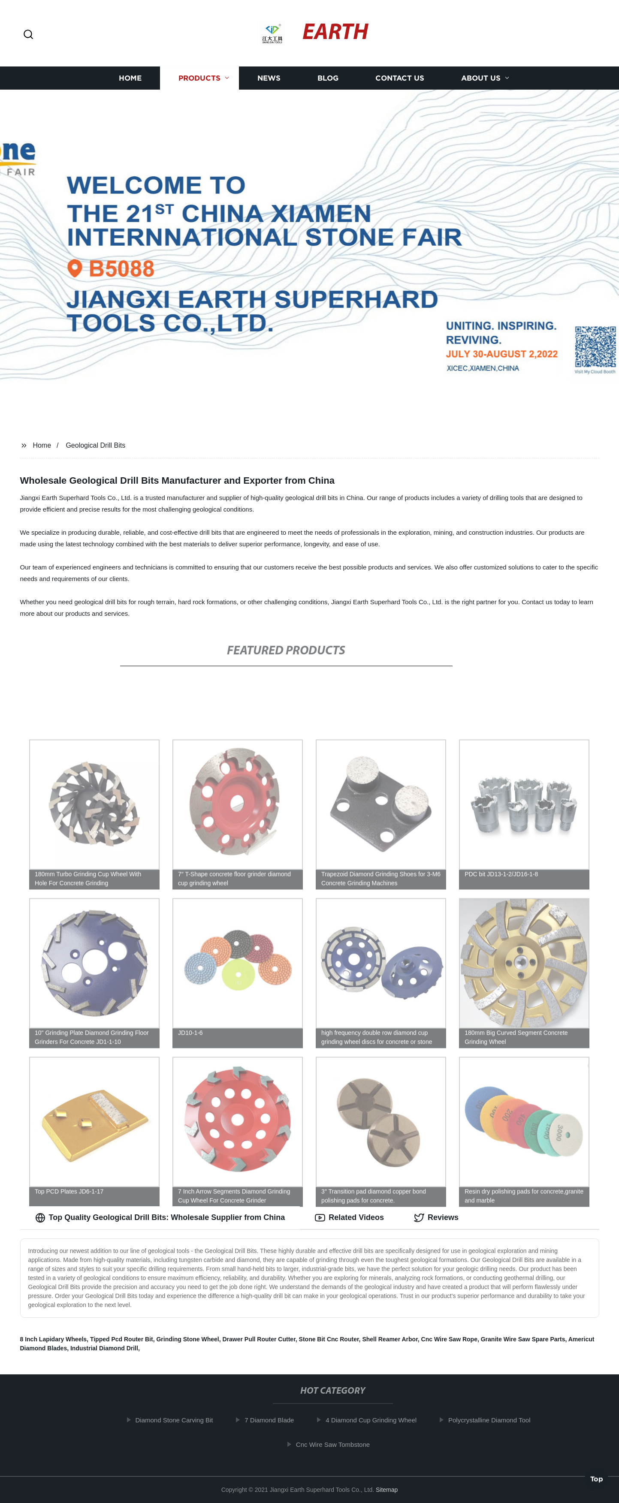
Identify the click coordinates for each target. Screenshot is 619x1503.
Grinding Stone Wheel (187, 1339)
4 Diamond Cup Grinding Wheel (376, 1420)
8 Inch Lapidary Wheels (53, 1339)
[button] (28, 35)
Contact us (399, 78)
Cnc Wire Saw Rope (449, 1339)
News (269, 78)
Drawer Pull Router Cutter (258, 1339)
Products (199, 78)
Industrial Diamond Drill (104, 1348)
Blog (327, 78)
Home (130, 78)
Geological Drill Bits (95, 445)
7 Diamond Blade (274, 1420)
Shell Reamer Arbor (389, 1339)
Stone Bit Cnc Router (329, 1339)
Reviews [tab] (436, 1218)
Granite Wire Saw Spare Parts (523, 1339)
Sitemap (387, 1489)
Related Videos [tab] (349, 1218)
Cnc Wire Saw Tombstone (338, 1444)
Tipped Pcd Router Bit (121, 1339)
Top (596, 1480)
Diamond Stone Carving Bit (179, 1420)
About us (481, 78)
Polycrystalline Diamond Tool (495, 1420)
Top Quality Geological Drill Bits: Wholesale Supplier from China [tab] (160, 1218)
